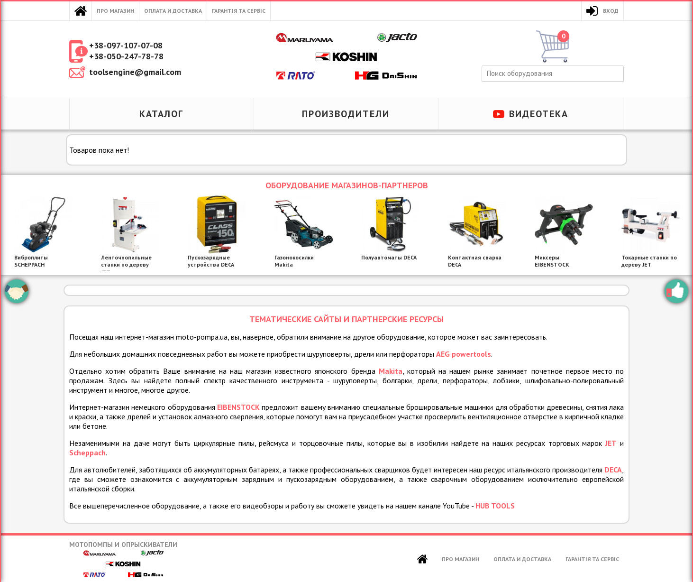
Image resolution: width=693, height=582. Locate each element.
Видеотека (538, 114)
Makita (390, 371)
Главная (80, 11)
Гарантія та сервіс (238, 10)
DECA (613, 469)
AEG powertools (463, 354)
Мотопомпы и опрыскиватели (123, 558)
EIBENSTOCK (238, 407)
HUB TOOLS (495, 505)
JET (611, 443)
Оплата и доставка (173, 10)
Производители (346, 114)
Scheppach (87, 452)
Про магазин (115, 10)
